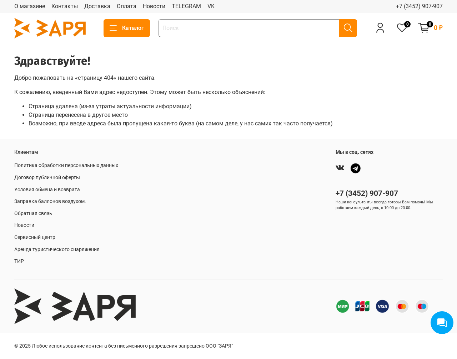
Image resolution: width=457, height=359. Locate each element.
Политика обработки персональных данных (66, 165)
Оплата (126, 6)
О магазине (29, 6)
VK (211, 6)
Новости (154, 6)
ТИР (19, 261)
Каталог (127, 28)
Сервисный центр (34, 237)
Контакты (64, 6)
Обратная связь (33, 213)
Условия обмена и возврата (47, 190)
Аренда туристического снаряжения (57, 249)
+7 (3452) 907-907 (419, 6)
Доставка (97, 6)
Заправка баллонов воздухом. (50, 201)
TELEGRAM (186, 6)
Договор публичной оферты (47, 178)
